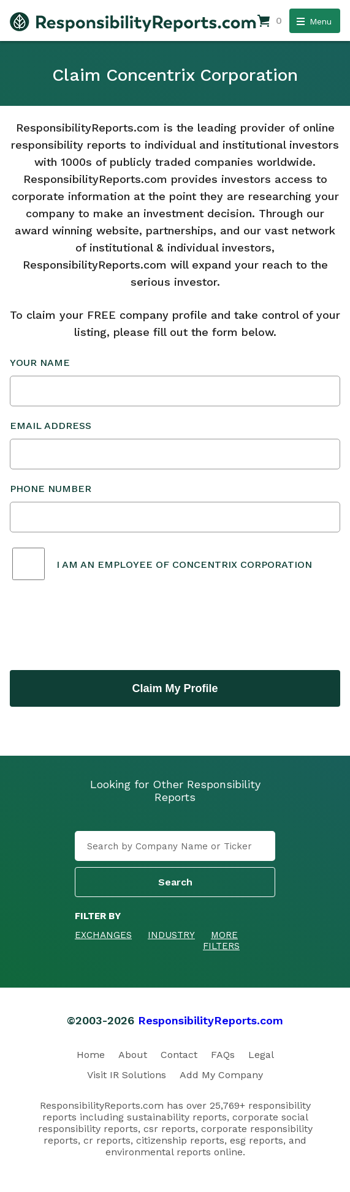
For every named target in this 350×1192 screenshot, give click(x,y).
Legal (261, 1054)
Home (91, 1054)
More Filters (221, 940)
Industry (171, 935)
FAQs (223, 1054)
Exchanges (103, 935)
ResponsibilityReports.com (210, 1020)
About (132, 1054)
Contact (179, 1054)
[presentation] (103, 626)
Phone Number (175, 507)
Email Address (175, 444)
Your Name (175, 381)
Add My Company (221, 1075)
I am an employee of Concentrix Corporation (184, 564)
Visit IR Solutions (126, 1075)
